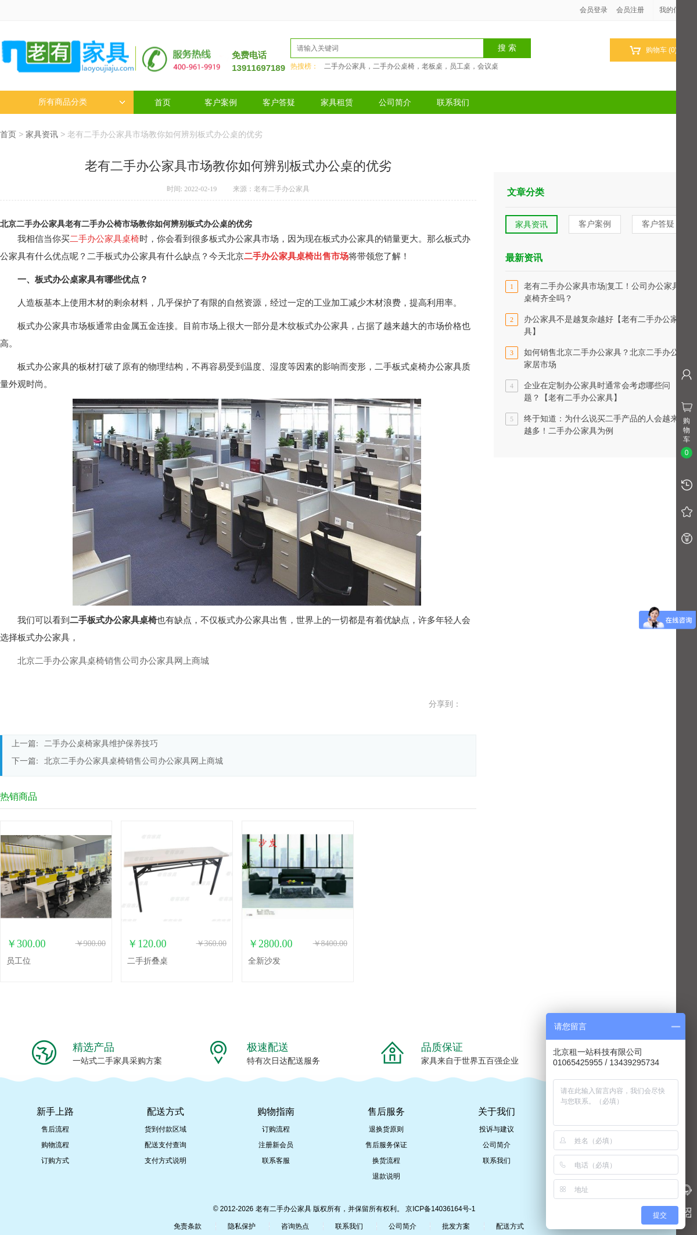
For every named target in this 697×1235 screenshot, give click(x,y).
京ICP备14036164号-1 (440, 1209)
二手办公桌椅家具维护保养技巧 (101, 743)
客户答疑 (279, 102)
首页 (163, 102)
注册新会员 (275, 1145)
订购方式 (55, 1161)
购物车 (653, 50)
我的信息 (677, 10)
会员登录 (594, 10)
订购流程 (276, 1129)
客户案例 (220, 102)
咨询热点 (295, 1226)
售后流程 (55, 1129)
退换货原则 (386, 1129)
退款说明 (386, 1176)
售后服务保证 (386, 1145)
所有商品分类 (81, 102)
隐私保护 (242, 1226)
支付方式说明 (165, 1161)
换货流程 (386, 1161)
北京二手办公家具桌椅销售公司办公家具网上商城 (113, 660)
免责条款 (188, 1226)
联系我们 (453, 102)
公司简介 (395, 102)
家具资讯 (42, 134)
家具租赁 (337, 102)
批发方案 (456, 1226)
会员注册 (630, 10)
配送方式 (510, 1226)
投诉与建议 (496, 1129)
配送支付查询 (165, 1145)
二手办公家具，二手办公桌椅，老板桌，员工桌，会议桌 (411, 66)
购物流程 (55, 1145)
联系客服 (276, 1161)
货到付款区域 (165, 1129)
